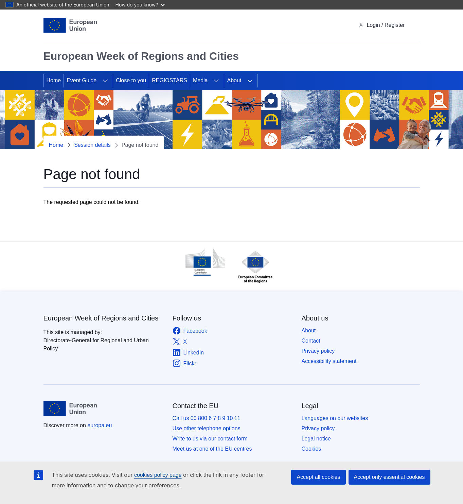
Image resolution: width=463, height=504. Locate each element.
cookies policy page (158, 475)
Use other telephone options (207, 428)
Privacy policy (318, 351)
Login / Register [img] (381, 25)
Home (54, 80)
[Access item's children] (105, 80)
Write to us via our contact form (210, 438)
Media (200, 80)
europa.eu (99, 425)
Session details (92, 145)
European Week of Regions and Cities (101, 318)
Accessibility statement (329, 361)
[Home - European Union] (70, 25)
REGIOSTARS (169, 80)
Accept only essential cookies (389, 477)
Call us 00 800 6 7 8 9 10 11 (207, 418)
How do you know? (140, 4)
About (234, 80)
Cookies (311, 449)
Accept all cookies (318, 477)
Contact (311, 341)
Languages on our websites (335, 418)
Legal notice (316, 438)
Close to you (131, 80)
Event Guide (81, 80)
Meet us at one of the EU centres (212, 449)
